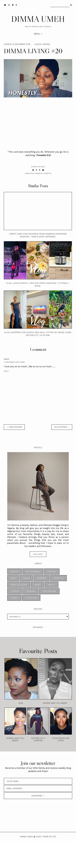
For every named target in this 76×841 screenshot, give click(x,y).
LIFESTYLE (47, 173)
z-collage (31, 598)
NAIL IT (51, 584)
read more (38, 554)
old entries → (62, 427)
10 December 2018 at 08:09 (14, 362)
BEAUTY (14, 571)
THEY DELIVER (49, 591)
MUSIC (37, 584)
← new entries (14, 427)
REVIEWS (31, 591)
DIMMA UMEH (38, 19)
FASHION (51, 571)
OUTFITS (15, 591)
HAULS (26, 578)
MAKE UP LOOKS (19, 584)
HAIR (13, 578)
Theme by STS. (49, 836)
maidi (6, 359)
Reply (6, 371)
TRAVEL (14, 598)
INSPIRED (41, 578)
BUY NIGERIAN (37, 173)
